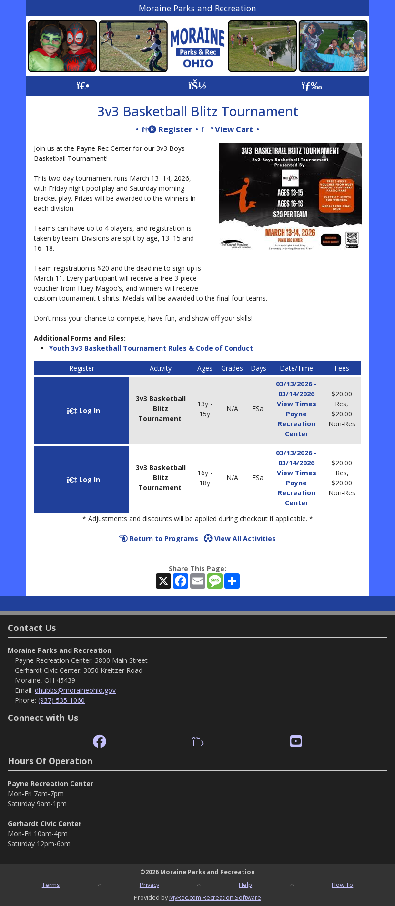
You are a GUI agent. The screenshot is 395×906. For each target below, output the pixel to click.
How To (342, 884)
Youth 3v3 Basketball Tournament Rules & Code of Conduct (151, 348)
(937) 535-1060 (61, 700)
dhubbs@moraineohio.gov (75, 690)
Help (245, 884)
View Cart (227, 129)
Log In (83, 410)
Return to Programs (158, 538)
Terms (51, 884)
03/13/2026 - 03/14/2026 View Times (296, 393)
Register (167, 129)
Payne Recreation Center (296, 423)
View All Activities (240, 538)
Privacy (149, 884)
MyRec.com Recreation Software (215, 897)
